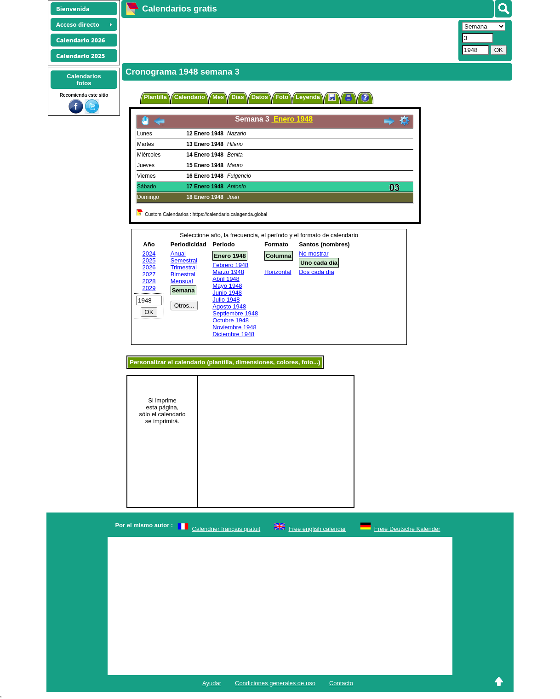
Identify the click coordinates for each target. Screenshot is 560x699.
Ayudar (211, 683)
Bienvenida (73, 9)
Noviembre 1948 (234, 327)
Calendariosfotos (84, 80)
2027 (149, 274)
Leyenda (308, 96)
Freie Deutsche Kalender (407, 528)
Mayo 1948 (227, 285)
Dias (237, 96)
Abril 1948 (226, 278)
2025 (149, 260)
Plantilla (155, 96)
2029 (149, 288)
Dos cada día (316, 271)
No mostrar (313, 253)
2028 (149, 281)
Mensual (182, 281)
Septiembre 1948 (235, 313)
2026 (149, 267)
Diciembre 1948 (233, 334)
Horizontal (277, 271)
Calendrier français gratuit (226, 528)
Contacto (341, 683)
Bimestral (183, 274)
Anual (178, 253)
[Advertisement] (288, 39)
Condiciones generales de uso (275, 683)
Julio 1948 (226, 299)
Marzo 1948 (228, 271)
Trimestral (184, 267)
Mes (218, 96)
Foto (281, 96)
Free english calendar (317, 528)
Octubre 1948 (230, 320)
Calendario (189, 96)
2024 (149, 253)
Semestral (184, 260)
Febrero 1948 (230, 265)
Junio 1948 (227, 292)
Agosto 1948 (229, 306)
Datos (259, 96)
